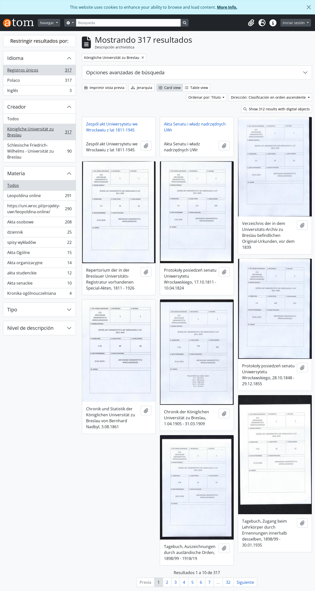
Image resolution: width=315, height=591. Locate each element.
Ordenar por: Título (205, 97)
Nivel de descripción (30, 328)
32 (228, 582)
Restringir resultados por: (39, 41)
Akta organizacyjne (39, 264)
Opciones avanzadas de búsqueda (125, 72)
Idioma (15, 58)
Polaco (39, 81)
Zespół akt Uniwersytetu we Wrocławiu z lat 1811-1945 (112, 127)
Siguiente (245, 582)
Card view (170, 87)
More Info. (227, 7)
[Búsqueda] (128, 23)
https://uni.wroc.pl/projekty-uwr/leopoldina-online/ (39, 208)
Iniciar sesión (294, 22)
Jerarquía (141, 87)
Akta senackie (39, 284)
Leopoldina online (39, 197)
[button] (251, 22)
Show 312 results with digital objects (276, 109)
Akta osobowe (39, 223)
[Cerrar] (309, 7)
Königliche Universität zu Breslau (39, 132)
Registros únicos (39, 71)
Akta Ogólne (39, 254)
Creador (16, 106)
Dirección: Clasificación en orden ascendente (269, 97)
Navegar (47, 22)
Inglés (39, 91)
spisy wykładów (39, 243)
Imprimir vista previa (104, 87)
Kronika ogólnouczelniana (39, 294)
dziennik (39, 233)
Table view (196, 87)
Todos (13, 119)
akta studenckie (39, 274)
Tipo (12, 309)
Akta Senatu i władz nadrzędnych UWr (195, 127)
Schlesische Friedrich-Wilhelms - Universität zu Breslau (39, 151)
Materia (16, 173)
